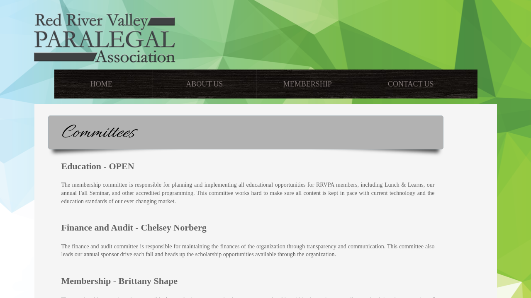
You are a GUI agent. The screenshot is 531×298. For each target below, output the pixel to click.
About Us (204, 84)
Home (101, 84)
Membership (307, 84)
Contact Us (411, 84)
